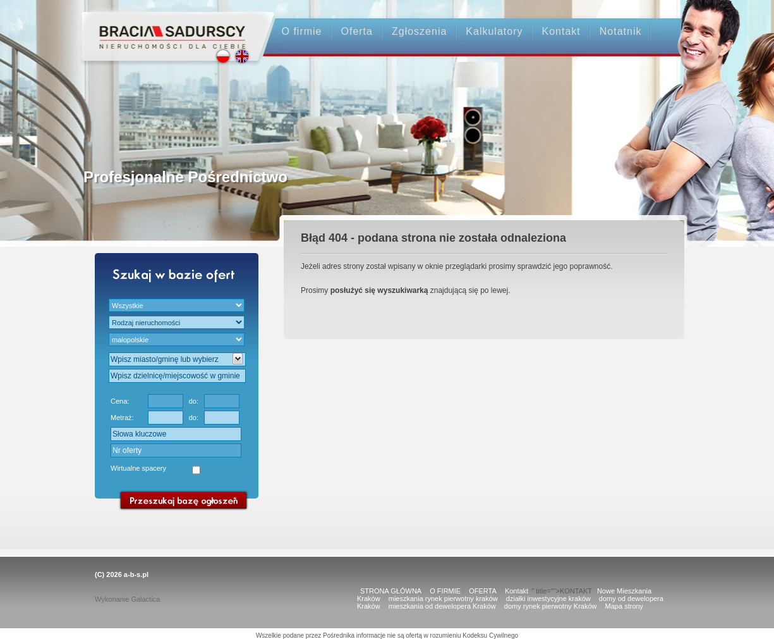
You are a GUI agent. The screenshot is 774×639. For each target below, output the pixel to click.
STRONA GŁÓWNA (390, 591)
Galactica (145, 599)
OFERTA (483, 591)
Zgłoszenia (419, 31)
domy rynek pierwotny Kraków (550, 606)
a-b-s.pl (136, 574)
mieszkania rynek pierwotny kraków (443, 598)
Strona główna (166, 26)
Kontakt (561, 31)
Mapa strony (624, 606)
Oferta (357, 31)
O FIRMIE (445, 591)
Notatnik (621, 31)
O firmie (302, 31)
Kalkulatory (494, 31)
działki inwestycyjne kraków (548, 598)
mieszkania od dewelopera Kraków (442, 606)
